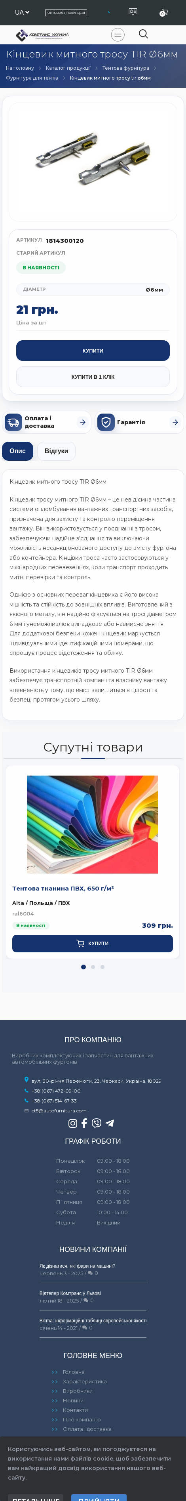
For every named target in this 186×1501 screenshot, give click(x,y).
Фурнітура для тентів (32, 78)
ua (22, 12)
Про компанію (82, 1419)
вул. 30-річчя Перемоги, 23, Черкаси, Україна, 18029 (93, 1081)
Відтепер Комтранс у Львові (70, 1293)
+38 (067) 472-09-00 (56, 1091)
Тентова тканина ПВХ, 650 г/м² (63, 888)
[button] (83, 967)
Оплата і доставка (87, 1429)
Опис (17, 451)
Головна (74, 1372)
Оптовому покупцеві (66, 13)
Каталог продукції (68, 68)
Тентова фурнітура (125, 68)
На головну (20, 68)
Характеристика (85, 1381)
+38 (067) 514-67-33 (54, 1101)
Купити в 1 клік (93, 377)
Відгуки (56, 451)
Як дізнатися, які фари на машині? (78, 1266)
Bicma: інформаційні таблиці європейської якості (93, 1321)
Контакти (75, 1410)
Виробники (78, 1391)
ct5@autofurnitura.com (59, 1111)
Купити (93, 351)
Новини (73, 1400)
